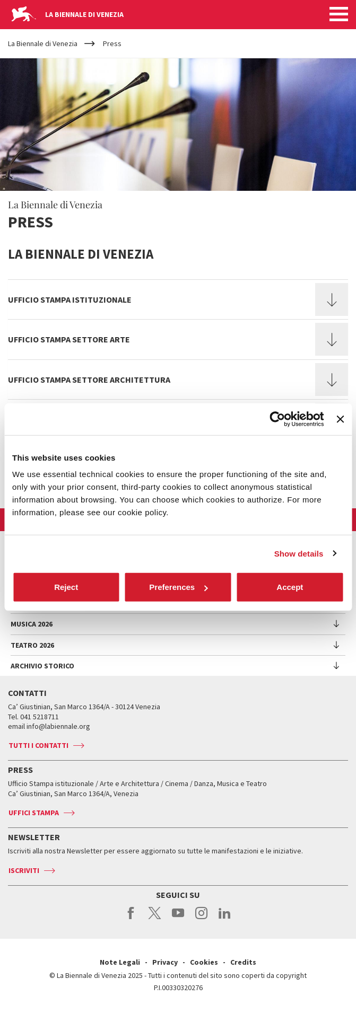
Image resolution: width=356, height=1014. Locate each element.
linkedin (225, 918)
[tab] (178, 299)
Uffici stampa (33, 812)
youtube (178, 918)
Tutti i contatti (38, 745)
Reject (66, 587)
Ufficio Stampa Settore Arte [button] (69, 339)
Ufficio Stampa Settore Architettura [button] (89, 379)
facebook (131, 918)
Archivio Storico (42, 666)
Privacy (165, 962)
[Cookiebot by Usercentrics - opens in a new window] (277, 419)
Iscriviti (23, 870)
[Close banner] (340, 418)
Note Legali (120, 962)
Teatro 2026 (32, 645)
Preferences (178, 587)
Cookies (204, 962)
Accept (289, 587)
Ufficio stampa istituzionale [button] (70, 299)
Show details (299, 553)
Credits (243, 962)
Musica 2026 (32, 624)
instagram (201, 918)
